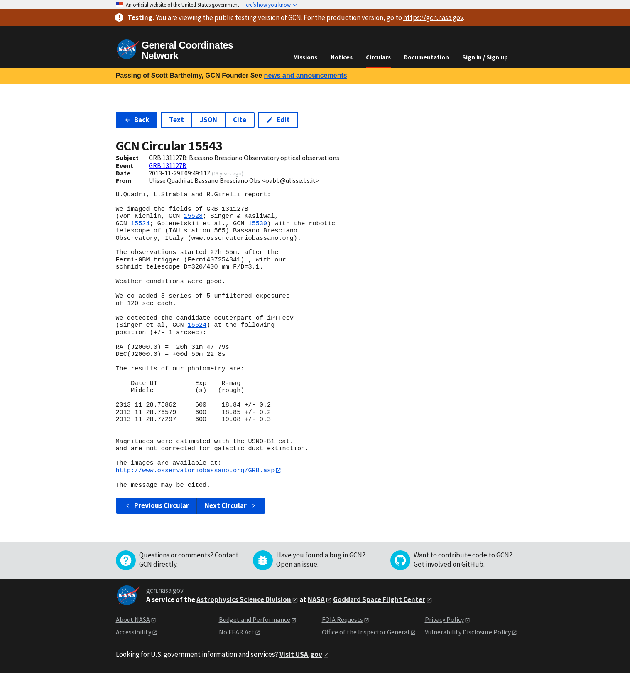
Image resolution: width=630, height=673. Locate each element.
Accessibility (133, 632)
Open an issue (296, 564)
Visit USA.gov (300, 654)
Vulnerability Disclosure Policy (468, 632)
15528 (193, 216)
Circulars (378, 57)
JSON (208, 119)
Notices (342, 57)
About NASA (133, 619)
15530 (257, 223)
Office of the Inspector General (365, 632)
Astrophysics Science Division (243, 599)
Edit (278, 119)
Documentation (426, 57)
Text (176, 119)
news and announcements (305, 75)
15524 (140, 223)
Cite (239, 119)
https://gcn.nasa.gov (433, 17)
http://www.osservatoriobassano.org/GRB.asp (195, 470)
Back (137, 119)
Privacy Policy (444, 619)
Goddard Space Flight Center (379, 599)
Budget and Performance (254, 619)
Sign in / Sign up (485, 57)
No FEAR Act (236, 632)
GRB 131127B (167, 165)
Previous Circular (156, 505)
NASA (316, 599)
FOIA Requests (342, 619)
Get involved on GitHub (448, 564)
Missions (305, 57)
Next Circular (231, 505)
